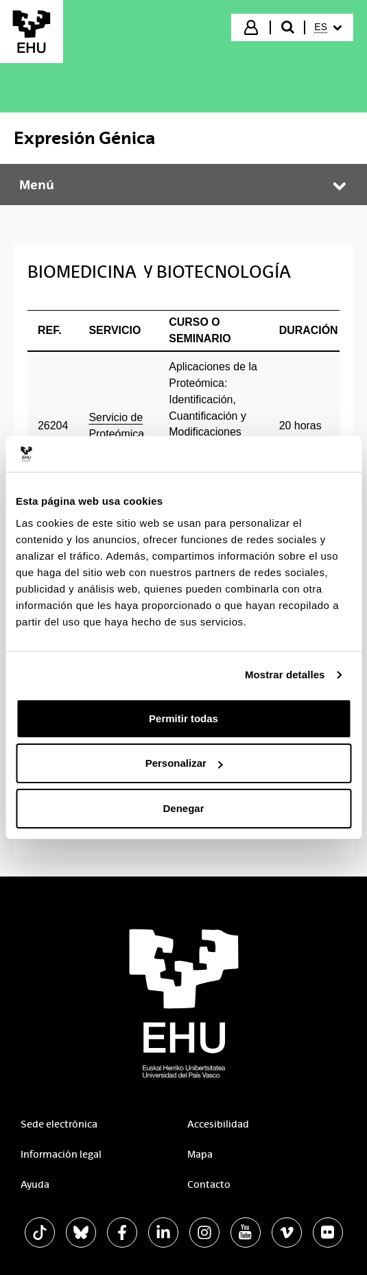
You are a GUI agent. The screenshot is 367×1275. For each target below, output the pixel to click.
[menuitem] (328, 27)
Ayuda (35, 1184)
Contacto (208, 1184)
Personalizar (184, 763)
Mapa (200, 1154)
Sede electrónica (59, 1124)
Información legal (61, 1154)
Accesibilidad (218, 1124)
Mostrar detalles (285, 674)
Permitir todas (183, 718)
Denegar (183, 808)
